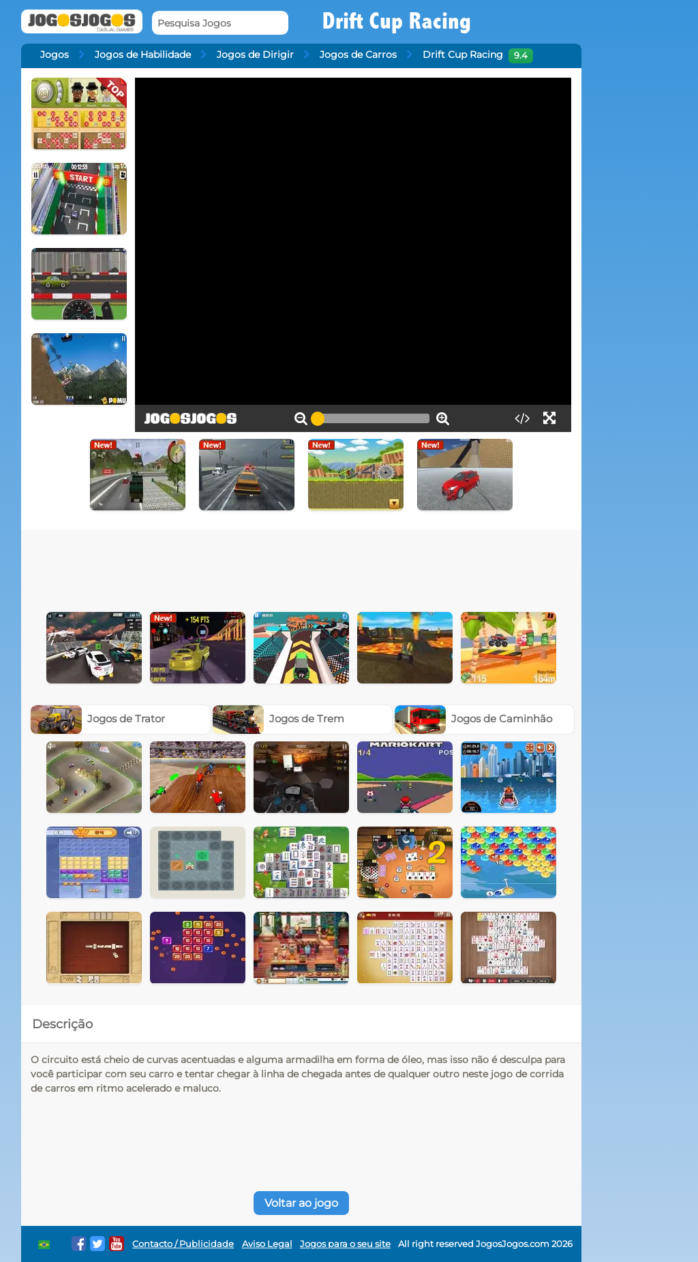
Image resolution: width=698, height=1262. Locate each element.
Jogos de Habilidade (143, 54)
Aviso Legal (267, 1244)
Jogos (54, 54)
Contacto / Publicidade (183, 1244)
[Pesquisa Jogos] (220, 23)
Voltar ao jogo (301, 1203)
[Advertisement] (301, 567)
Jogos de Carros (358, 54)
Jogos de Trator (98, 718)
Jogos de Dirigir (255, 54)
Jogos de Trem (279, 718)
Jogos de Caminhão (474, 718)
